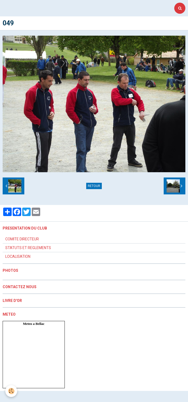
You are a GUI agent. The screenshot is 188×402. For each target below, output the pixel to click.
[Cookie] (11, 391)
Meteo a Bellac (34, 324)
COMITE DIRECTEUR (22, 239)
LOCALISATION (17, 256)
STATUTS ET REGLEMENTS (28, 248)
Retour (94, 186)
